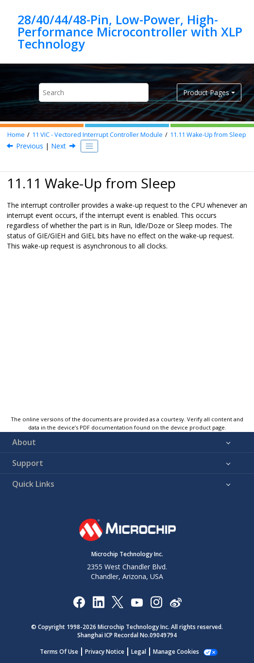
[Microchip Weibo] (175, 602)
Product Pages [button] (206, 92)
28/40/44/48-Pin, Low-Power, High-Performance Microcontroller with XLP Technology (129, 31)
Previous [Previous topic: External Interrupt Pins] (29, 145)
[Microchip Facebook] (79, 601)
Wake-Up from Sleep (208, 135)
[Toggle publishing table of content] (89, 146)
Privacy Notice (104, 651)
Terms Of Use (59, 651)
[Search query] (94, 92)
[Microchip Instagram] (156, 601)
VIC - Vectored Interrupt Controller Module (97, 135)
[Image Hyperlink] (137, 602)
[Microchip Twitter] (117, 601)
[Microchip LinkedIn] (98, 601)
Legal (138, 651)
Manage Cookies (176, 651)
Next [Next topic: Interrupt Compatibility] (58, 145)
